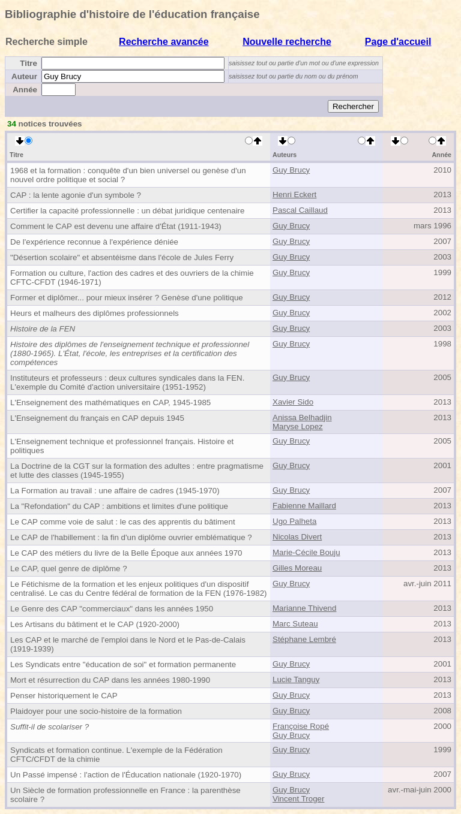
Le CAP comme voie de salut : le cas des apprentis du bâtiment (122, 521)
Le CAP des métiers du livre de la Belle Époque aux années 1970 (126, 552)
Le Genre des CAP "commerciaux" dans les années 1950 (111, 608)
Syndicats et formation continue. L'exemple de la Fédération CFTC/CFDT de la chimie (116, 755)
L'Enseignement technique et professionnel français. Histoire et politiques (122, 446)
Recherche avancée (163, 42)
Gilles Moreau (297, 567)
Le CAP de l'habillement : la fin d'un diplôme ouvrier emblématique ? (131, 537)
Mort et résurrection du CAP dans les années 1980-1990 (110, 680)
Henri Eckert (294, 194)
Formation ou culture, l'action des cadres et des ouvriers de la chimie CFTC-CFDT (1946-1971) (132, 278)
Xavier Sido (293, 401)
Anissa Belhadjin (302, 417)
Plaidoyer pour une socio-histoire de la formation (96, 711)
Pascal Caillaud (300, 210)
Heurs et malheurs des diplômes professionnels (94, 313)
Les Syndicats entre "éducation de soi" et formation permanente (123, 664)
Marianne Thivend (304, 608)
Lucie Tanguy (296, 679)
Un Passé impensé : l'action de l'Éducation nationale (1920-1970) (125, 774)
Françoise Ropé (301, 726)
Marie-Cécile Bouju (306, 552)
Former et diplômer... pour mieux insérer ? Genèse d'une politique (126, 297)
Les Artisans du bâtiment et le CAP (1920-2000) (94, 624)
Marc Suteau (295, 623)
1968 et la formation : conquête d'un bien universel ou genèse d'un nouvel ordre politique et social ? (128, 175)
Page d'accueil (398, 42)
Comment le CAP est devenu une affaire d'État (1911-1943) (115, 226)
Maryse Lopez (298, 426)
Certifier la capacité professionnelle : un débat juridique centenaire (127, 210)
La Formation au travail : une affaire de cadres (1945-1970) (115, 490)
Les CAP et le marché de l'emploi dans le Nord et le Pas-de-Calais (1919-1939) (128, 644)
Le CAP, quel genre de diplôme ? (68, 568)
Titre (28, 63)
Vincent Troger (298, 798)
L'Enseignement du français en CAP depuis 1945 (97, 418)
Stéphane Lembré (304, 639)
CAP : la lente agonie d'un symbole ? (75, 195)
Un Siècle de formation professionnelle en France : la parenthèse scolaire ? (125, 795)
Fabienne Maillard (304, 505)
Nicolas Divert (297, 536)
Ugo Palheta (294, 521)
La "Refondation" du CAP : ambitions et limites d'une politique (119, 506)
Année (25, 89)
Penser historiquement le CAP (64, 695)
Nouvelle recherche (287, 42)
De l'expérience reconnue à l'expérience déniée (94, 241)
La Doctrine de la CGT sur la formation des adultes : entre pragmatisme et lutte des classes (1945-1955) (137, 471)
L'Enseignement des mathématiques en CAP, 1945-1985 (110, 402)
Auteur (24, 76)
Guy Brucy (291, 169)
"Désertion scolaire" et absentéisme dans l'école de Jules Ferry (122, 257)
